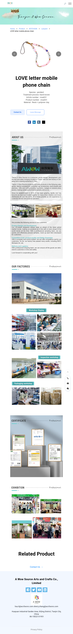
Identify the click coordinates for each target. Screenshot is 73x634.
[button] (14, 54)
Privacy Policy (36, 630)
